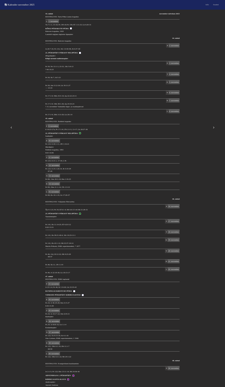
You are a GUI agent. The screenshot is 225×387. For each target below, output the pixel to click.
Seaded (216, 5)
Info (207, 5)
